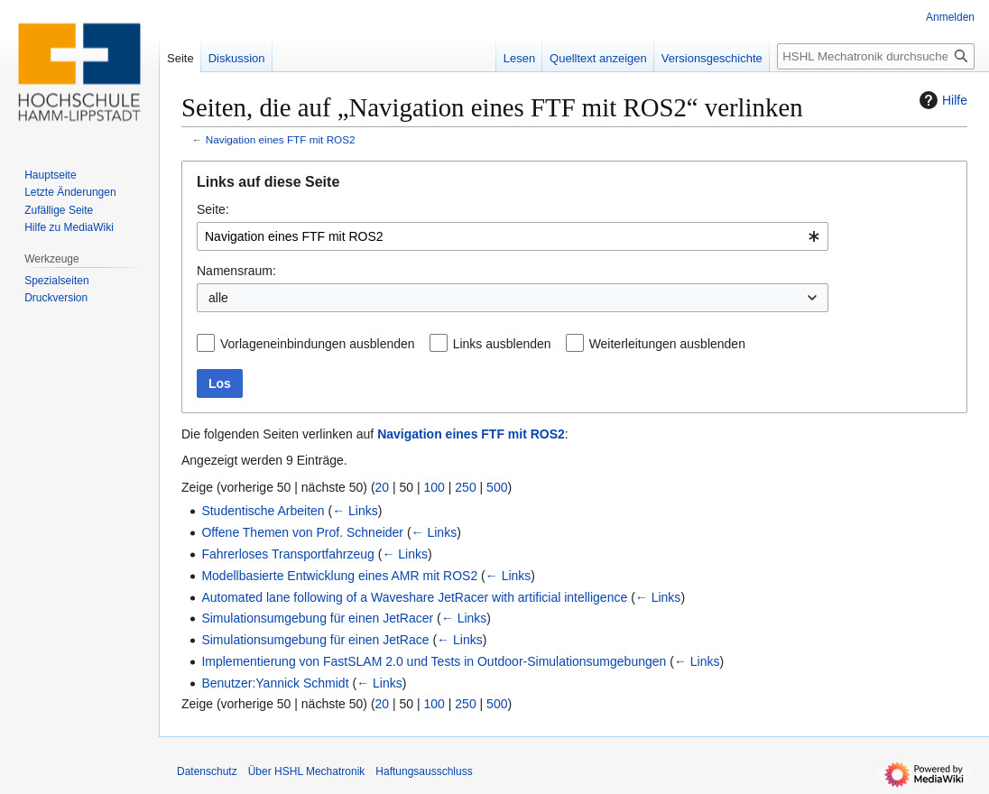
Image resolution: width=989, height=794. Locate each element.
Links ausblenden (502, 344)
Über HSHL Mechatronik (306, 771)
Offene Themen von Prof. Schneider (302, 532)
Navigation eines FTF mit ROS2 (281, 139)
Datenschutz (207, 771)
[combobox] (512, 236)
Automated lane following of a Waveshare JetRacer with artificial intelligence (414, 597)
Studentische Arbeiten (262, 510)
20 (382, 487)
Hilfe (941, 100)
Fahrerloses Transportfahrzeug (287, 554)
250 (465, 487)
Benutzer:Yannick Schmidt (274, 683)
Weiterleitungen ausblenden (667, 344)
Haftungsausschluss (423, 771)
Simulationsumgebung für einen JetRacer (317, 618)
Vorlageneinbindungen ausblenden (317, 344)
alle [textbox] (218, 298)
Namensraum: (236, 270)
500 (496, 487)
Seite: (213, 209)
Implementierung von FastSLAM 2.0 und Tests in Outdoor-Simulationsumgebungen (433, 661)
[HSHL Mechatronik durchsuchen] (876, 56)
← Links (355, 510)
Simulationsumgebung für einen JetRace (315, 639)
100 (434, 487)
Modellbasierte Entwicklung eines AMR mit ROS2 (339, 575)
